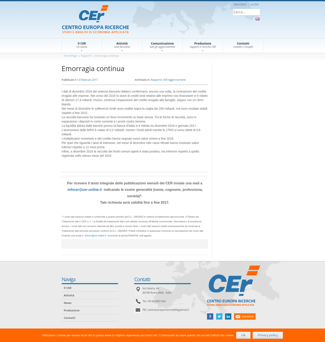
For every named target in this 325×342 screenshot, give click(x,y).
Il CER (67, 288)
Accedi (255, 4)
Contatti (69, 318)
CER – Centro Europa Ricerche (95, 19)
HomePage (70, 56)
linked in (228, 316)
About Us (257, 19)
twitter (219, 316)
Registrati (240, 4)
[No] (319, 335)
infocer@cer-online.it (84, 189)
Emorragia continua (107, 56)
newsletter (245, 316)
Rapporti (86, 56)
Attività (69, 295)
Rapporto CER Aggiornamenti (168, 80)
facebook (210, 316)
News (67, 303)
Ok (243, 335)
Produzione (71, 310)
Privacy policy (268, 335)
